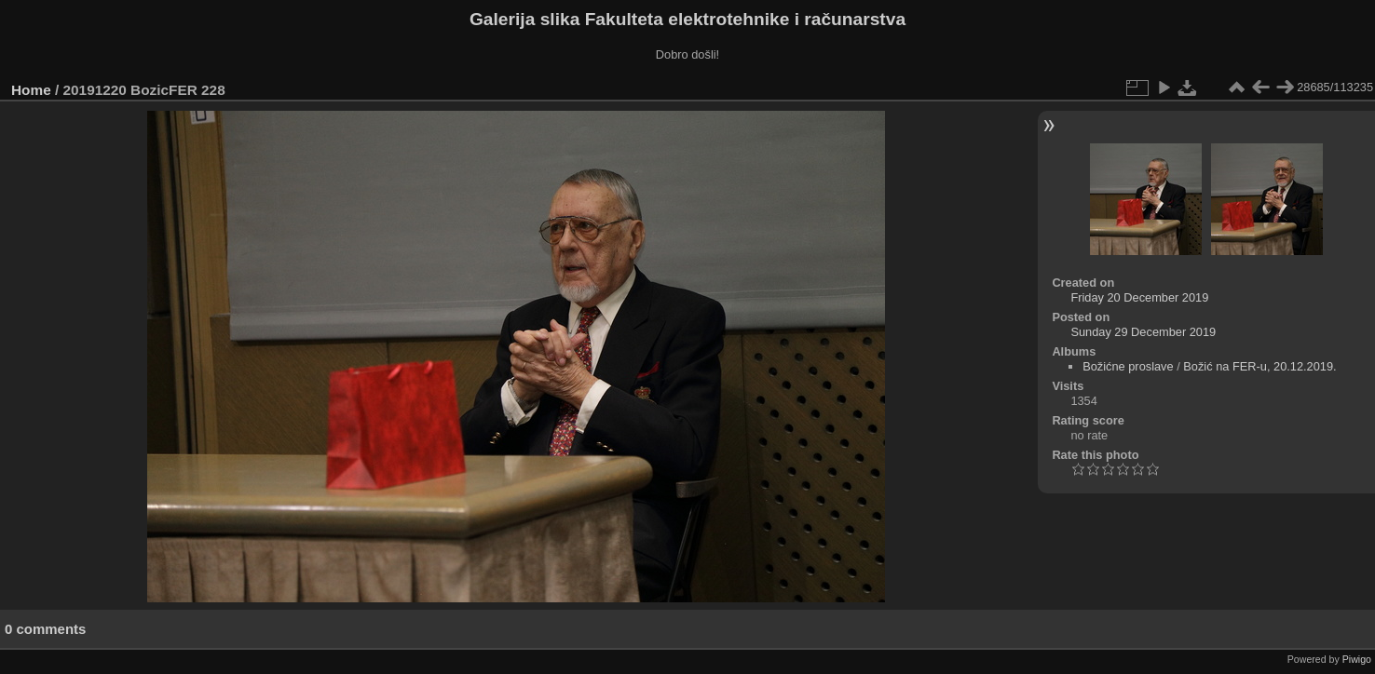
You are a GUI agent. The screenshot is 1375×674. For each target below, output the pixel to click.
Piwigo (1356, 659)
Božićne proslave (1127, 366)
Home (31, 90)
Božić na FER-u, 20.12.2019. (1259, 366)
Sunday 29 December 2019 (1143, 332)
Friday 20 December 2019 (1139, 297)
